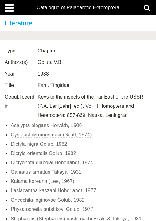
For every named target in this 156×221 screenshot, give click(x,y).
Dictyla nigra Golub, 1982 (39, 144)
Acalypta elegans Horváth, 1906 (46, 125)
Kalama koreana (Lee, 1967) (42, 181)
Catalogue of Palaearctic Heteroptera (78, 7)
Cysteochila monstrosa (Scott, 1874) (51, 134)
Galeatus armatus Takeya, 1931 (46, 172)
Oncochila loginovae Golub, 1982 (48, 200)
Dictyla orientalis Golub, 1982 (43, 153)
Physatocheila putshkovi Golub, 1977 (52, 209)
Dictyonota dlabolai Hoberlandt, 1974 (52, 162)
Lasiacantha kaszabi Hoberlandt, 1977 (53, 190)
